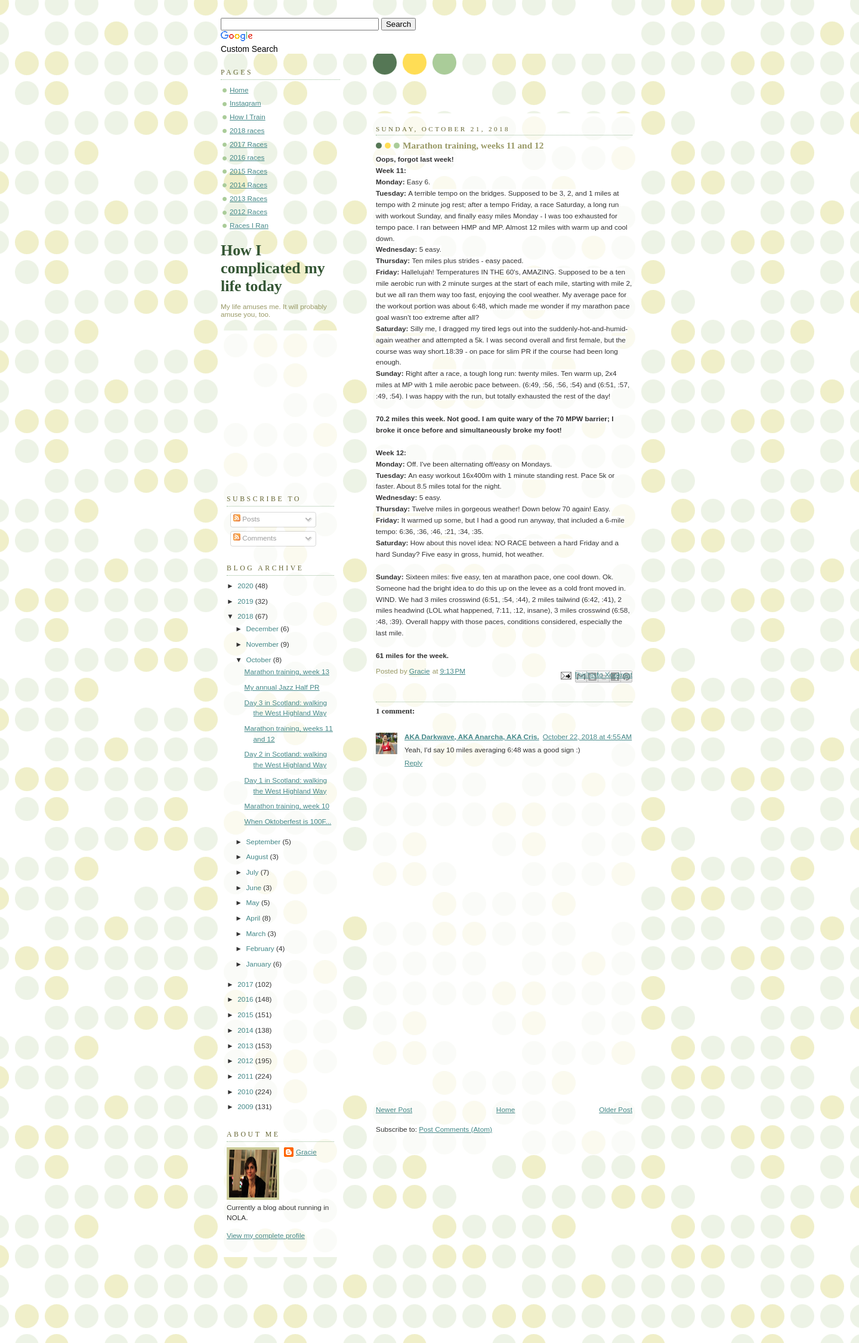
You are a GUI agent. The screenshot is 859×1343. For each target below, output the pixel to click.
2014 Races (248, 185)
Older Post (615, 1110)
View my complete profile (266, 1235)
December (263, 629)
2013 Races (248, 198)
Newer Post (394, 1110)
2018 (246, 616)
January (259, 964)
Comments (254, 538)
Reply (413, 763)
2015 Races (248, 171)
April (254, 918)
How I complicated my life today (273, 268)
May (253, 903)
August (258, 857)
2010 (246, 1092)
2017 (246, 984)
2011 (246, 1076)
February (261, 948)
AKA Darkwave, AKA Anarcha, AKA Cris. (471, 737)
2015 (246, 1015)
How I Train (247, 117)
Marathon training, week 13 (287, 672)
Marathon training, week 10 (287, 806)
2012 (246, 1061)
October (259, 660)
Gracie (306, 1152)
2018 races (247, 130)
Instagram (245, 103)
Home (505, 1110)
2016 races (247, 157)
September (264, 842)
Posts (246, 519)
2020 (246, 586)
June (254, 888)
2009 (246, 1107)
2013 (246, 1046)
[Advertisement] (465, 1022)
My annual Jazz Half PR (282, 687)
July (253, 872)
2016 (246, 999)
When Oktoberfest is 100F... (288, 821)
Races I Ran (249, 225)
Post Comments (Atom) (455, 1129)
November (263, 644)
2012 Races (248, 212)
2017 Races (248, 144)
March (256, 934)
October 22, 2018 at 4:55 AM (587, 737)
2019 (246, 601)
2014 (246, 1030)
